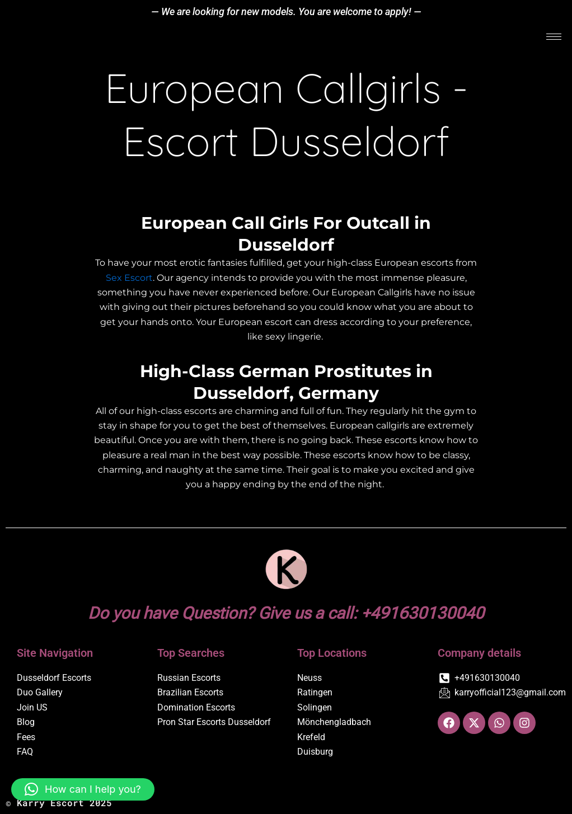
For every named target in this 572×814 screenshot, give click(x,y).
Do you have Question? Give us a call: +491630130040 (286, 613)
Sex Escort (129, 277)
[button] (82, 789)
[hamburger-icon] (553, 37)
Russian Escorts (189, 677)
